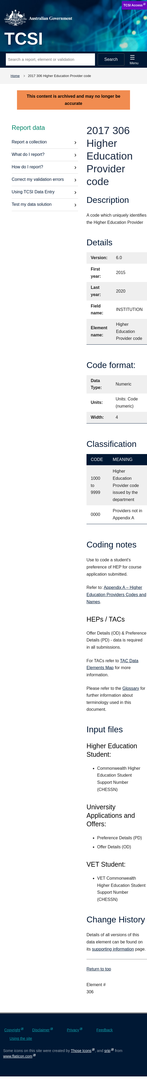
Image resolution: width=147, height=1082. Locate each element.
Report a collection (29, 142)
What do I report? (28, 154)
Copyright (12, 1030)
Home (15, 76)
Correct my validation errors (38, 179)
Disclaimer (40, 1030)
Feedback (104, 1030)
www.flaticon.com (17, 1056)
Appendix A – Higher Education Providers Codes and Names (116, 594)
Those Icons (81, 1051)
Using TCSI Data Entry (33, 192)
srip (107, 1051)
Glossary (130, 688)
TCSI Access (132, 5)
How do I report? (27, 167)
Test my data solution (31, 204)
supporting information (113, 949)
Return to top (99, 969)
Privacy (73, 1030)
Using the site (21, 1038)
